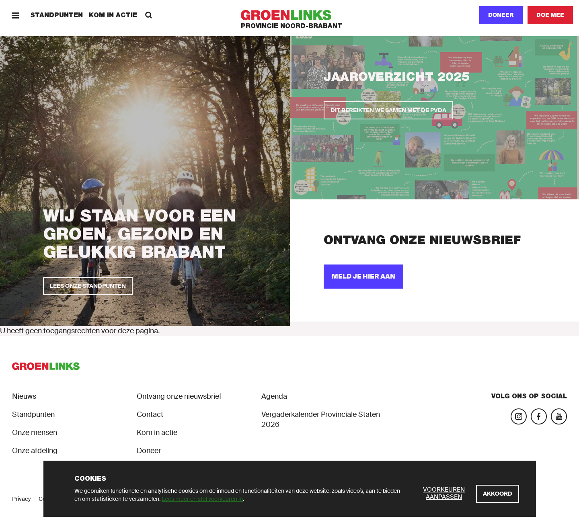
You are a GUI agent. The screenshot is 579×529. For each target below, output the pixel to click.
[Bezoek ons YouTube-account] (559, 416)
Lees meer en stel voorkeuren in (202, 498)
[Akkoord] (497, 494)
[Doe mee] (550, 15)
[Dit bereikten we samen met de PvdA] (388, 110)
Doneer (501, 14)
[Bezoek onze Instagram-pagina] (519, 416)
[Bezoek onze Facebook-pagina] (539, 416)
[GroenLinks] (290, 15)
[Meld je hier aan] (363, 276)
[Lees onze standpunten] (88, 286)
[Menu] (15, 15)
